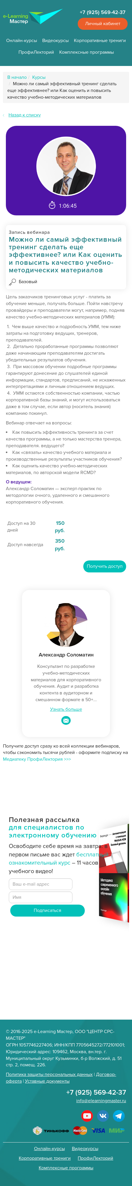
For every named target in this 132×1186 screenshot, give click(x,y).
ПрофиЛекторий (36, 52)
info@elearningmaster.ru (101, 1101)
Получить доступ (105, 566)
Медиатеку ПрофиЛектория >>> (37, 759)
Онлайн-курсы (21, 40)
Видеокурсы (55, 40)
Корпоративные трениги (100, 40)
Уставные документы (47, 1081)
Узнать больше (66, 709)
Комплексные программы (86, 52)
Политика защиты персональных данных (49, 1074)
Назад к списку (25, 115)
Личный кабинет (102, 24)
